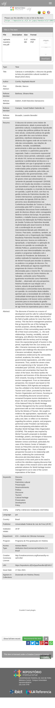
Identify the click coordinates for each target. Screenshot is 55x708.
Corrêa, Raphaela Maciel (25, 81)
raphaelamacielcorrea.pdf (6, 42)
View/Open (45, 59)
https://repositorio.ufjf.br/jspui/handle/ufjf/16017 (33, 565)
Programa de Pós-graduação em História (31, 541)
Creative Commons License (38, 654)
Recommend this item (32, 639)
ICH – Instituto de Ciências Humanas (30, 536)
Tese (17, 67)
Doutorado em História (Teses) (27, 575)
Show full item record (12, 639)
